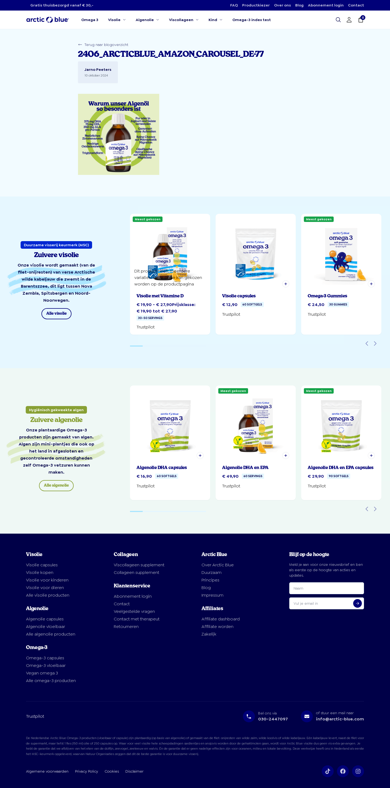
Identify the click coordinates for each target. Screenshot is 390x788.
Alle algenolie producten (50, 634)
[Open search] (338, 19)
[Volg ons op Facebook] (343, 771)
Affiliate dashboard (221, 619)
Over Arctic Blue (218, 565)
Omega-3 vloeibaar (46, 665)
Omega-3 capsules (45, 658)
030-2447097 (273, 719)
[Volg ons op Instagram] (358, 771)
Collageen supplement (136, 572)
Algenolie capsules (45, 619)
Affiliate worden (217, 626)
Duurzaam (212, 572)
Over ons (282, 5)
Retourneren (126, 626)
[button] (285, 283)
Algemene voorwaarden (47, 771)
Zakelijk (209, 634)
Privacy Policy (86, 771)
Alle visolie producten (47, 595)
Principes (210, 580)
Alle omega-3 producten (51, 680)
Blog (299, 5)
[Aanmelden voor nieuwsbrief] (357, 603)
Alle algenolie (56, 485)
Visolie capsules (42, 565)
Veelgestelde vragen (134, 611)
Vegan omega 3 (42, 673)
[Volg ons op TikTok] (328, 771)
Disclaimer (134, 771)
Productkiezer (256, 5)
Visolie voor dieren (45, 587)
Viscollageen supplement (139, 565)
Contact (356, 5)
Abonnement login (326, 5)
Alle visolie (56, 313)
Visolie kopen (39, 572)
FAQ (234, 5)
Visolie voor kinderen (47, 580)
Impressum (212, 595)
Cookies (112, 771)
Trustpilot (35, 716)
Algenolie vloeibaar (45, 626)
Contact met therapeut (137, 619)
